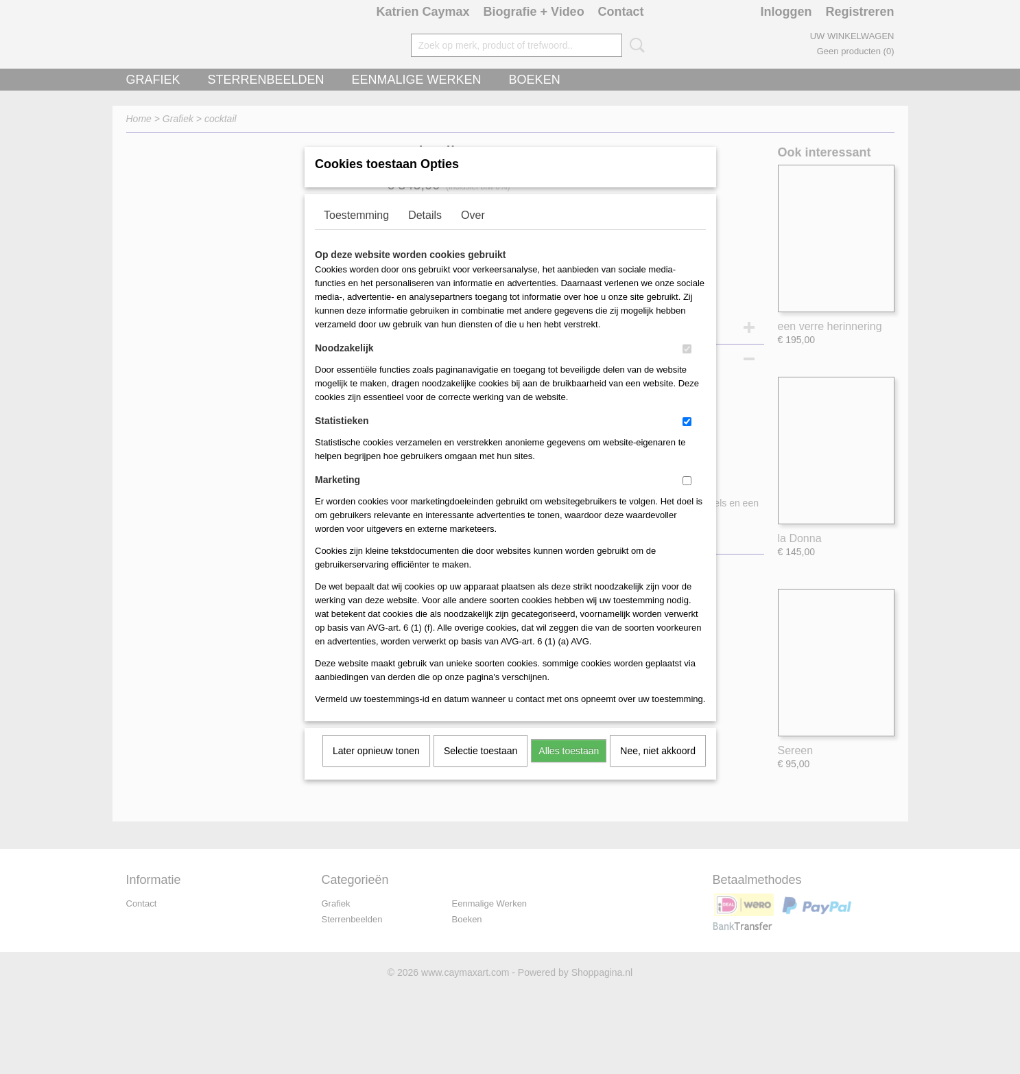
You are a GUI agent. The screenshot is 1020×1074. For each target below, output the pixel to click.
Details (425, 233)
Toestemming (356, 233)
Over (473, 233)
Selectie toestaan (480, 768)
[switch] (687, 366)
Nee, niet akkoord (658, 768)
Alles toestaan (568, 768)
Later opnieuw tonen (376, 768)
